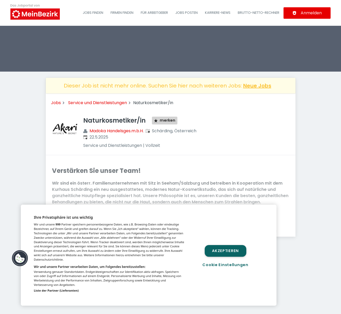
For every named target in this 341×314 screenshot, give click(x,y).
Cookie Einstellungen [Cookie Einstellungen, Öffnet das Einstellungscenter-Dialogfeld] (225, 264)
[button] (20, 258)
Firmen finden (122, 12)
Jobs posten (186, 12)
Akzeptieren (225, 250)
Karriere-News (217, 12)
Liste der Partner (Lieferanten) (56, 290)
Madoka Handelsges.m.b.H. (116, 131)
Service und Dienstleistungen (97, 103)
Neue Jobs (257, 85)
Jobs (56, 103)
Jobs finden (93, 12)
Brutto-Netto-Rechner (258, 12)
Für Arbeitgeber (154, 12)
